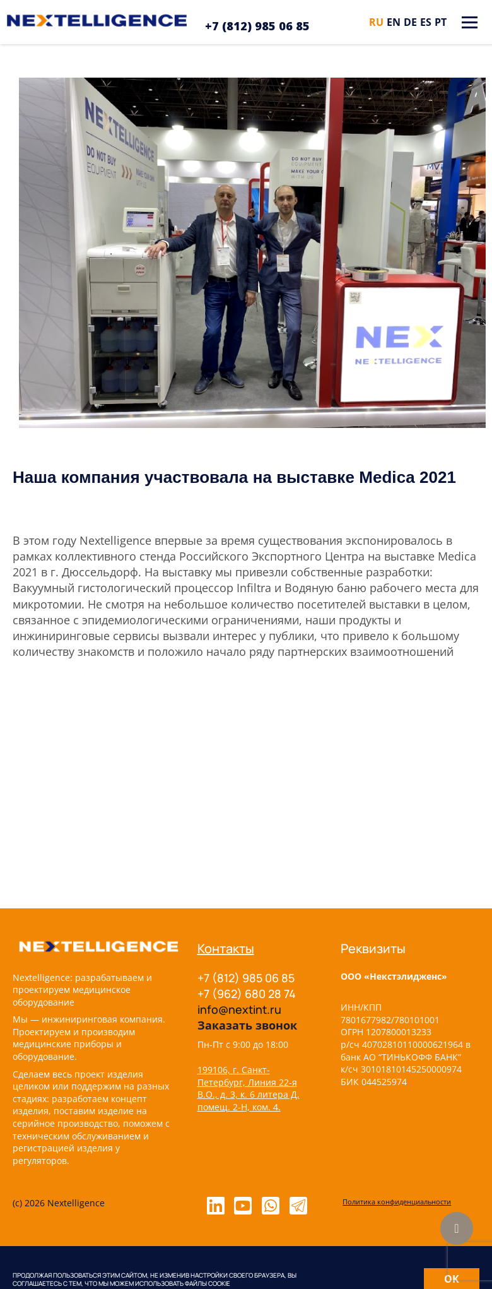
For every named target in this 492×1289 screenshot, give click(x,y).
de (410, 22)
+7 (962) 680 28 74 (246, 993)
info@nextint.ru (239, 1009)
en (394, 22)
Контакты (225, 948)
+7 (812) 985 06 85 (257, 25)
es (425, 22)
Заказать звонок (247, 1025)
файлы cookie (207, 1283)
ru (376, 22)
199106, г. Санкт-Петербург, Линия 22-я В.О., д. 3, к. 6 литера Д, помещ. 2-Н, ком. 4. (248, 1088)
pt (441, 22)
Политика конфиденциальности (397, 1201)
